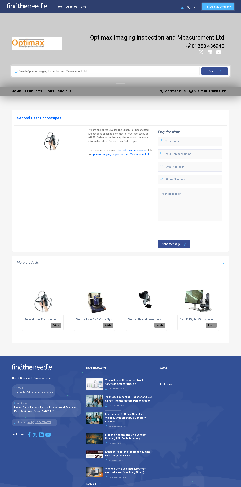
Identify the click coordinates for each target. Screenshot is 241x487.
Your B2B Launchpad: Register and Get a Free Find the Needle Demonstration (128, 398)
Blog (83, 6)
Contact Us (173, 91)
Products (33, 91)
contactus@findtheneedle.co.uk (34, 392)
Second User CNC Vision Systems (97, 319)
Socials (65, 91)
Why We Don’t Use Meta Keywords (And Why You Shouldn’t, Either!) (125, 470)
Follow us (168, 384)
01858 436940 (205, 46)
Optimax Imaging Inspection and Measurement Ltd (157, 37)
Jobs (50, 91)
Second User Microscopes (144, 319)
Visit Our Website (207, 91)
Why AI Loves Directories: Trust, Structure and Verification (124, 382)
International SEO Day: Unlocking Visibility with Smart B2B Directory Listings (125, 418)
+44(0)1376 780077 (39, 422)
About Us (71, 6)
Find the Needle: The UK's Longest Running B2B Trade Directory (125, 436)
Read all (93, 483)
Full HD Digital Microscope (196, 319)
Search (215, 71)
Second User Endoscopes (132, 150)
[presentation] (182, 230)
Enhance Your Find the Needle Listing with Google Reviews (127, 453)
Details (56, 325)
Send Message (174, 244)
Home (59, 6)
